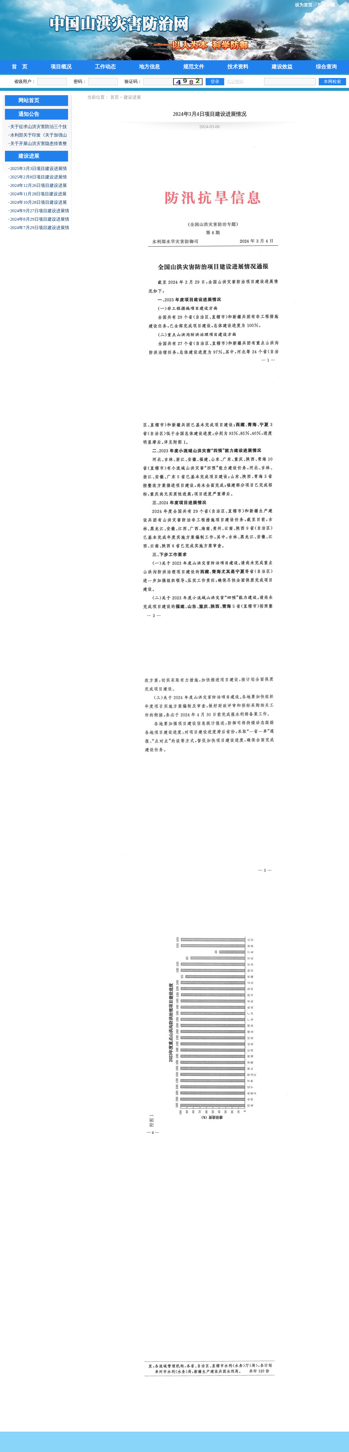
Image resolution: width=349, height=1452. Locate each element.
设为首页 (303, 5)
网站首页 (28, 100)
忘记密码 (235, 81)
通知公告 (28, 114)
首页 (114, 97)
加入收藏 (326, 5)
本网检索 (332, 81)
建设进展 (28, 156)
